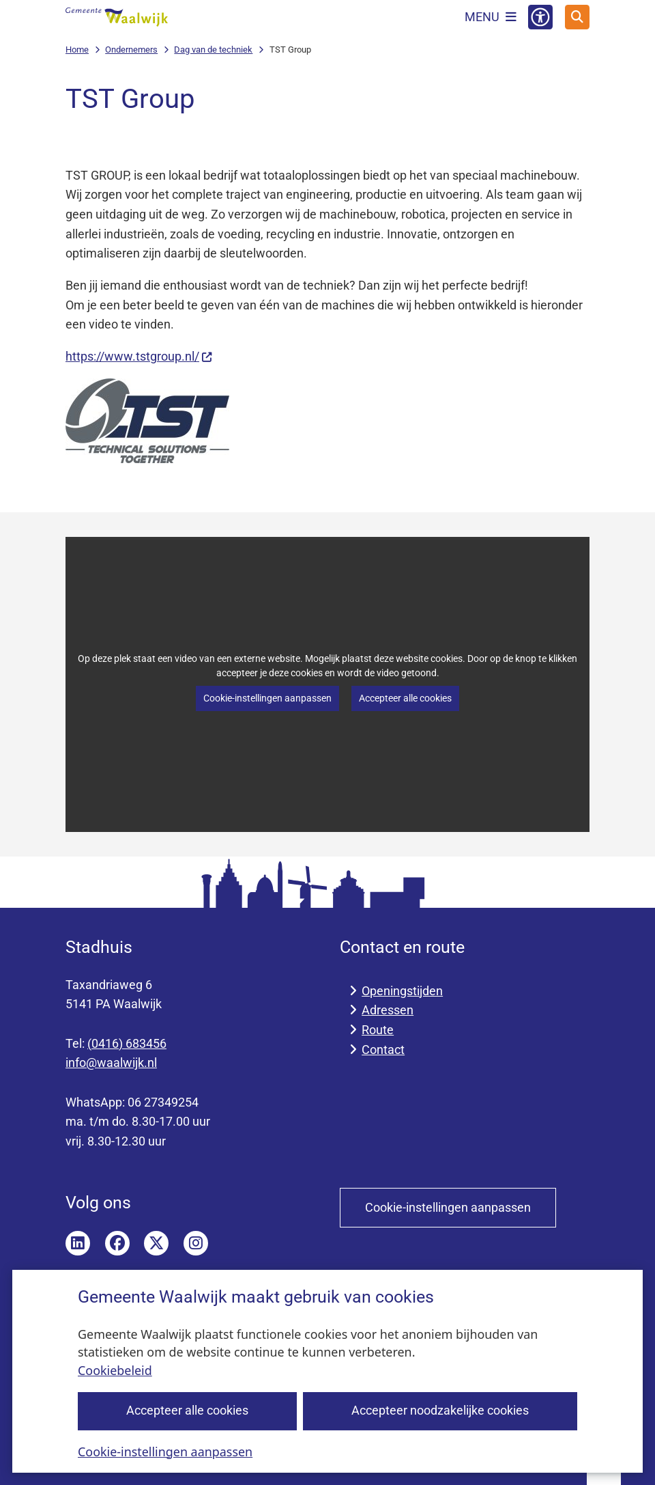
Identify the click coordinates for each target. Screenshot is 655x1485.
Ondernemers (131, 49)
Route (378, 1030)
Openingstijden (402, 991)
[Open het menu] (490, 17)
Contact (383, 1049)
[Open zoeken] (577, 17)
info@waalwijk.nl (111, 1062)
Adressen (387, 1010)
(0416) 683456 (126, 1043)
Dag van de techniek (213, 49)
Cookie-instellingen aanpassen (165, 1451)
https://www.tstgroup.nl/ (139, 356)
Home (77, 49)
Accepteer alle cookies (187, 1410)
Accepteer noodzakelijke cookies (440, 1410)
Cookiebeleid (115, 1370)
